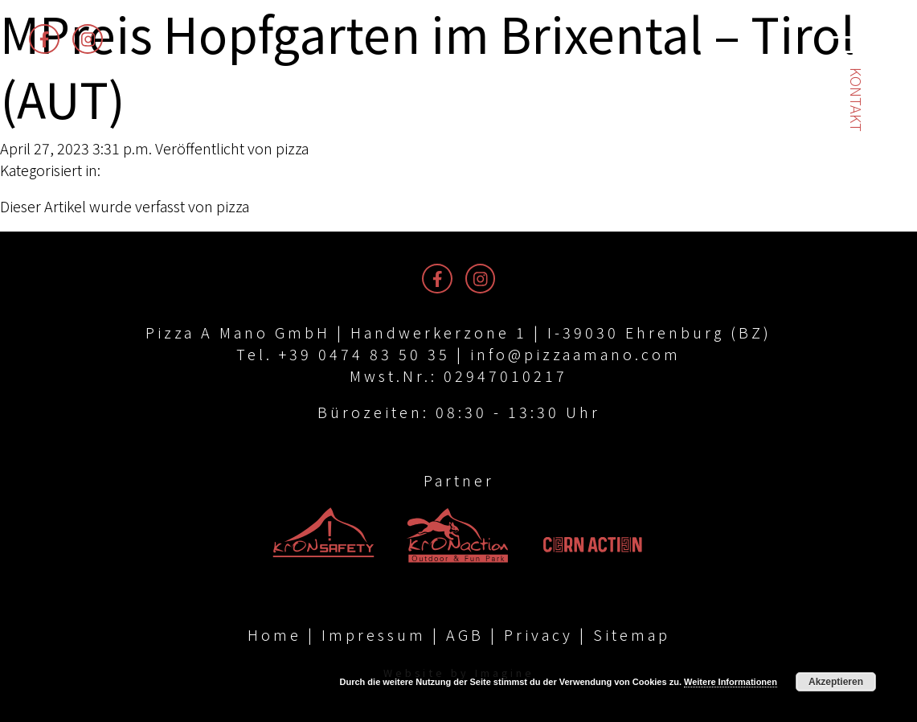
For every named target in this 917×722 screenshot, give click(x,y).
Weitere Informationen (730, 682)
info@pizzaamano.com (575, 353)
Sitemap (631, 634)
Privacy (538, 634)
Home (274, 634)
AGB (465, 634)
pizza (292, 147)
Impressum (373, 634)
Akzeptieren (836, 681)
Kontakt (856, 100)
